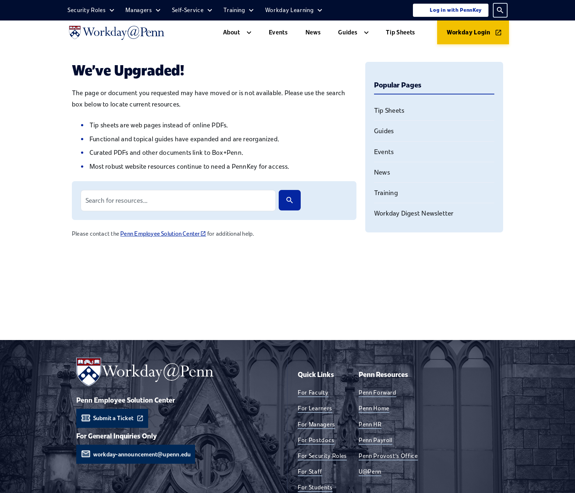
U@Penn (370, 471)
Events (278, 32)
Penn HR (370, 424)
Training (234, 10)
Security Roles (86, 10)
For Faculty (313, 392)
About (231, 32)
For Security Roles (322, 455)
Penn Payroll (375, 440)
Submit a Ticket (113, 418)
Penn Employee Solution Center (163, 233)
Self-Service (188, 10)
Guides (347, 32)
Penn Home (374, 408)
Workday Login (469, 32)
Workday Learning (289, 10)
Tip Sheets (400, 32)
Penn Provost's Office (388, 455)
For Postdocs (316, 440)
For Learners (315, 408)
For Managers (316, 424)
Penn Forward (377, 392)
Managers (138, 10)
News (313, 32)
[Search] (290, 200)
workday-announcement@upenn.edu (142, 454)
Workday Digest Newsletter (414, 213)
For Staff (310, 471)
